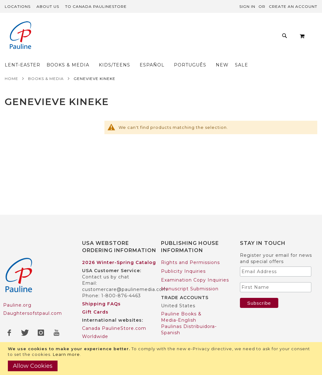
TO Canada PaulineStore (96, 6)
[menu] (177, 37)
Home (11, 66)
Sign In (247, 6)
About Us (47, 6)
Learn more (66, 354)
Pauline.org (17, 293)
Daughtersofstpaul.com (32, 301)
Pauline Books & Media (189, 341)
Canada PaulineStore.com (114, 316)
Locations (18, 6)
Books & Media (46, 66)
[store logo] (20, 35)
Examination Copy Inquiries (195, 268)
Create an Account (293, 6)
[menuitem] (68, 37)
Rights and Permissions (190, 250)
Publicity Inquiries (183, 259)
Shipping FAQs (101, 291)
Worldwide (95, 324)
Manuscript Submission (190, 276)
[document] (162, 358)
